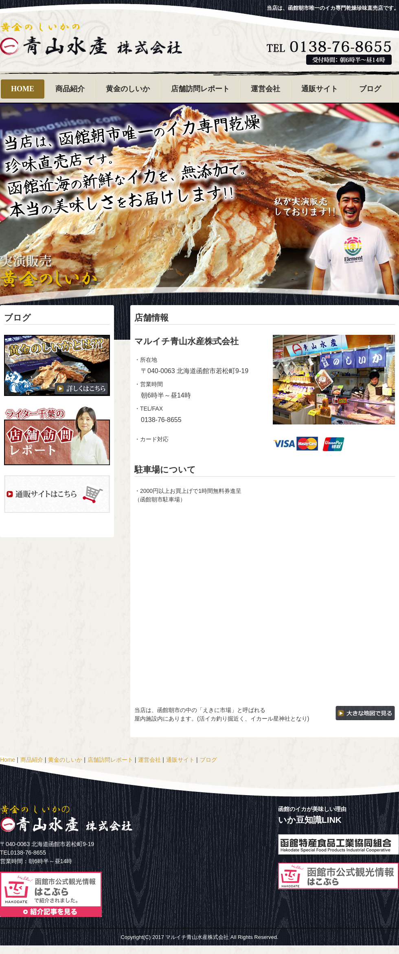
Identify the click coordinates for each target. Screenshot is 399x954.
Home (7, 759)
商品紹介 (70, 89)
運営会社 (265, 89)
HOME (22, 89)
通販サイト (319, 89)
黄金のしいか (128, 89)
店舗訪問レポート (200, 89)
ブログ (370, 89)
